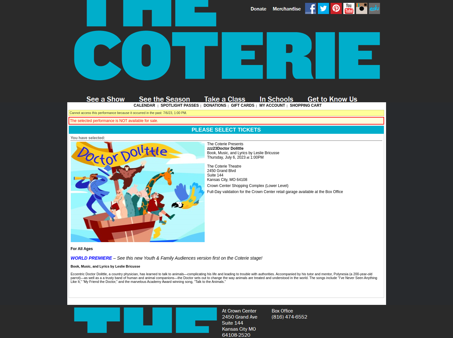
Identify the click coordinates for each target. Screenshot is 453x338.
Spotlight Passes (180, 105)
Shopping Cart (306, 105)
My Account (271, 105)
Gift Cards (242, 105)
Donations (215, 105)
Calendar (144, 105)
